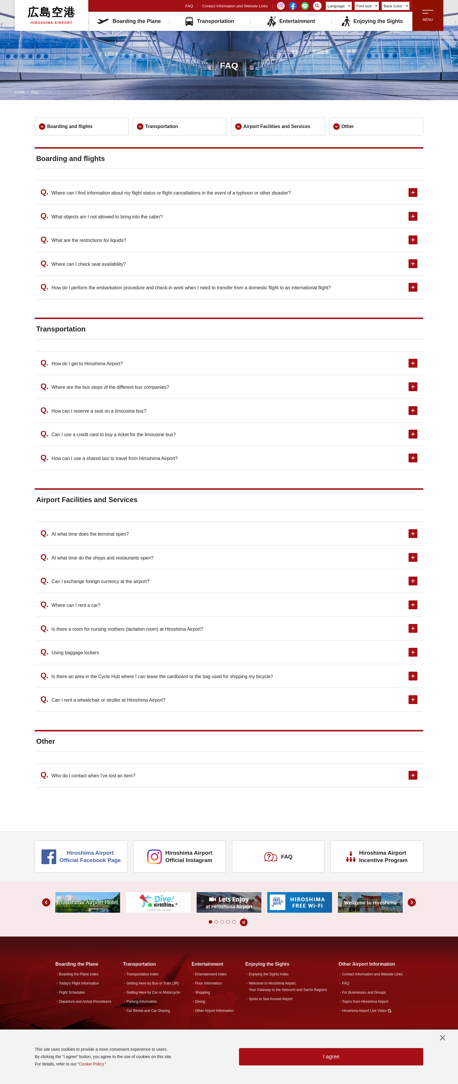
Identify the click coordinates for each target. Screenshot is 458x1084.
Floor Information (208, 986)
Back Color (396, 6)
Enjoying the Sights (372, 21)
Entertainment (291, 21)
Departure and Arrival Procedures (85, 1004)
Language (339, 6)
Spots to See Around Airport (270, 1001)
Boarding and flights (66, 126)
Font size (367, 6)
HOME (20, 92)
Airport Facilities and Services (273, 126)
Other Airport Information (214, 1013)
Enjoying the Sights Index (268, 977)
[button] (210, 924)
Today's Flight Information (79, 986)
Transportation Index (142, 977)
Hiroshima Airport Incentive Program (377, 859)
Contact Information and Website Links (235, 6)
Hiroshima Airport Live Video (364, 1013)
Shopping (202, 995)
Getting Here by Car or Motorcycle (153, 995)
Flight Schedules (72, 995)
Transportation (209, 21)
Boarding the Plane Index (79, 977)
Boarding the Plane (129, 21)
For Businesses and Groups (364, 995)
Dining (200, 1004)
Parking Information (141, 1004)
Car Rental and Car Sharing (148, 1013)
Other (343, 126)
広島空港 (51, 15)
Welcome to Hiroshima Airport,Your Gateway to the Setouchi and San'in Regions (288, 989)
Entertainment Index (211, 977)
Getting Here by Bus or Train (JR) (152, 986)
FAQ (189, 6)
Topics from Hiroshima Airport (365, 1004)
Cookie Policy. (92, 1064)
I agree (331, 1057)
